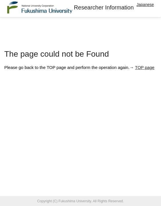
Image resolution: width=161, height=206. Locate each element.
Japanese (145, 4)
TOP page (144, 67)
